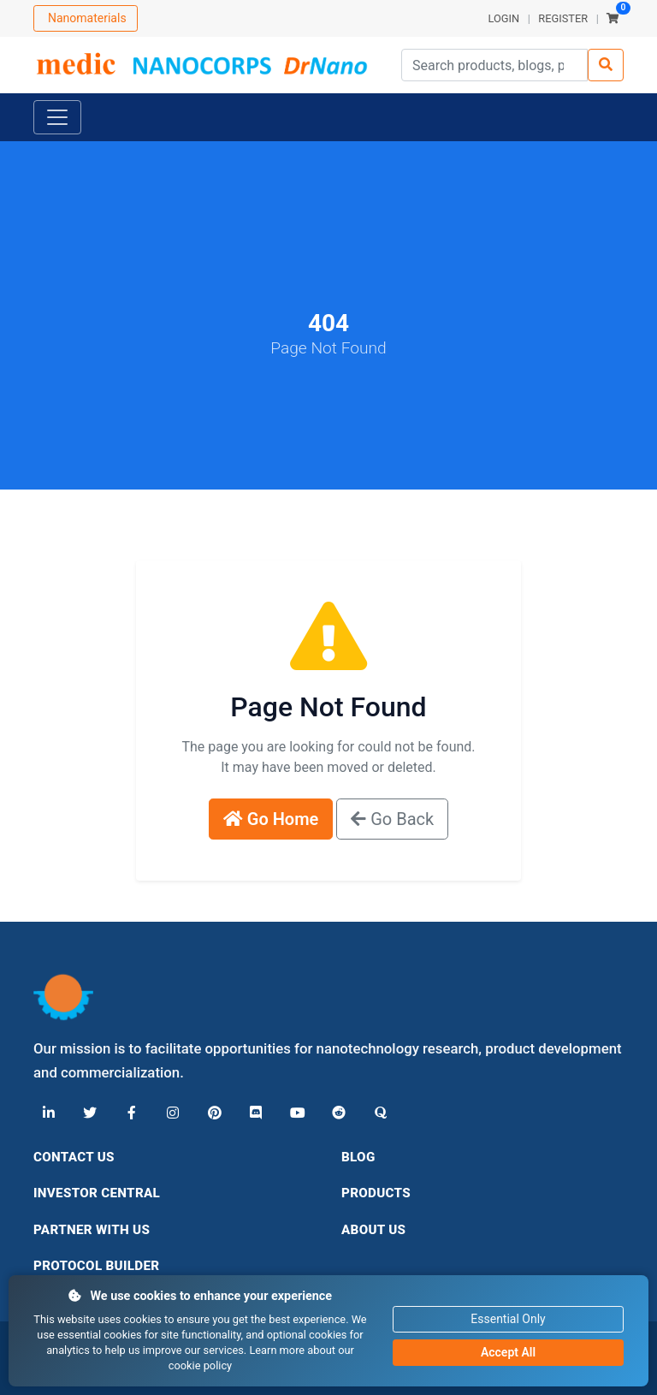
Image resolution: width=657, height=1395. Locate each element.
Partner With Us (91, 1230)
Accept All (508, 1352)
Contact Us (74, 1157)
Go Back (392, 819)
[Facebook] (130, 1113)
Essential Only (508, 1319)
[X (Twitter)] (89, 1113)
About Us (373, 1230)
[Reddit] (336, 1113)
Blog (358, 1157)
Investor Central (96, 1193)
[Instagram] (172, 1113)
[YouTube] (295, 1113)
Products (376, 1193)
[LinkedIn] (48, 1113)
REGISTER (563, 18)
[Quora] (377, 1113)
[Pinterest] (213, 1113)
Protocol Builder (96, 1265)
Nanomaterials (87, 18)
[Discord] (254, 1113)
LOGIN (503, 18)
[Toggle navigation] (57, 117)
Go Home (271, 819)
